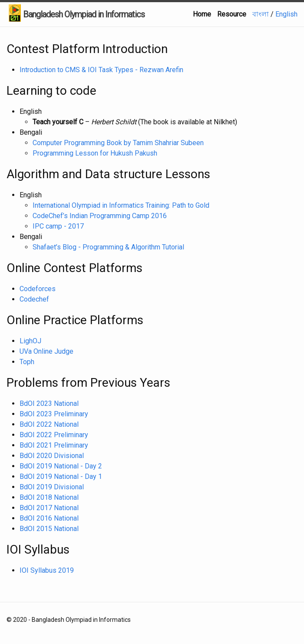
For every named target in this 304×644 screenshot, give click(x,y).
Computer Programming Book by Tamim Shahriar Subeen (118, 143)
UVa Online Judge (46, 351)
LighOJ (30, 341)
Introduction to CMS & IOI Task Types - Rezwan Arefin (101, 70)
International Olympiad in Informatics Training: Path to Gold (121, 205)
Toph (27, 362)
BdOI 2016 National (49, 518)
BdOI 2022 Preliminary (54, 435)
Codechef (34, 299)
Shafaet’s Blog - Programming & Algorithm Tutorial (108, 247)
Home (202, 14)
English (286, 14)
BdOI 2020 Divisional (52, 455)
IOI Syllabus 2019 (47, 570)
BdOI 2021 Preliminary (54, 445)
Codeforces (38, 289)
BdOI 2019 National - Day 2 (61, 466)
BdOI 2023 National (49, 403)
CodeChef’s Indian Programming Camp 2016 (100, 216)
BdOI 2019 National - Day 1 (61, 476)
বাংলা (261, 14)
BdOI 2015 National (49, 528)
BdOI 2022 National (49, 424)
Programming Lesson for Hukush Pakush (95, 153)
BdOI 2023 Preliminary (54, 414)
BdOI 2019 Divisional (52, 487)
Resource (231, 14)
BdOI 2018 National (49, 497)
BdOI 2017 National (49, 508)
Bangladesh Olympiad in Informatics (84, 14)
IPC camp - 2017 (58, 226)
